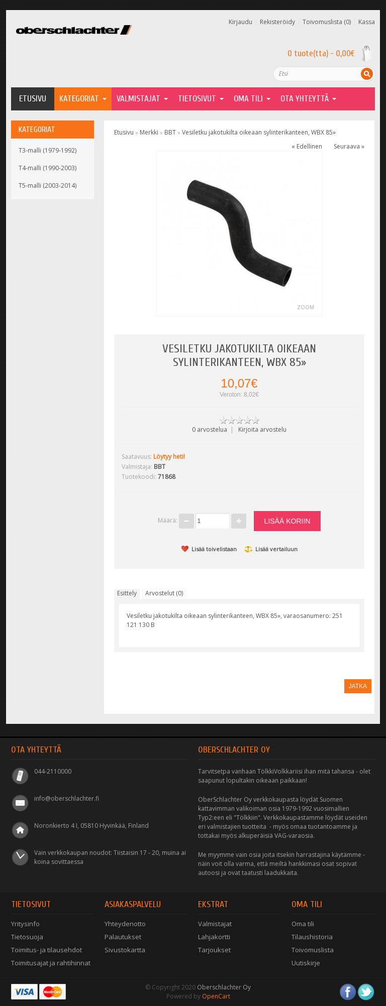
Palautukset (123, 936)
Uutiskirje (306, 962)
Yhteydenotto (125, 923)
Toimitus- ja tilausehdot (46, 949)
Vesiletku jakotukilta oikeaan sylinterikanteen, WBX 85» (259, 132)
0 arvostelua (209, 429)
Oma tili (303, 923)
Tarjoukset (214, 949)
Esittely (127, 593)
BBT (170, 132)
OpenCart (216, 996)
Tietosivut (197, 98)
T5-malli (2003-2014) (47, 185)
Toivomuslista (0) (327, 22)
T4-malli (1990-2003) (47, 168)
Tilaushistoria (312, 936)
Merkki (149, 132)
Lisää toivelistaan (209, 549)
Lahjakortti (214, 936)
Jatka (358, 686)
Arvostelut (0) (164, 593)
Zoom (305, 307)
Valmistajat (138, 98)
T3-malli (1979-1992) (47, 150)
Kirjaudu (240, 22)
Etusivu (32, 98)
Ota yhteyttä (304, 98)
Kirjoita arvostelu (262, 429)
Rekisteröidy (277, 22)
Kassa (366, 22)
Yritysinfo (25, 923)
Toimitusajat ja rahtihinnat (50, 962)
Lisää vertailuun (271, 549)
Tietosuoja (27, 936)
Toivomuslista (313, 949)
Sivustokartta (125, 949)
